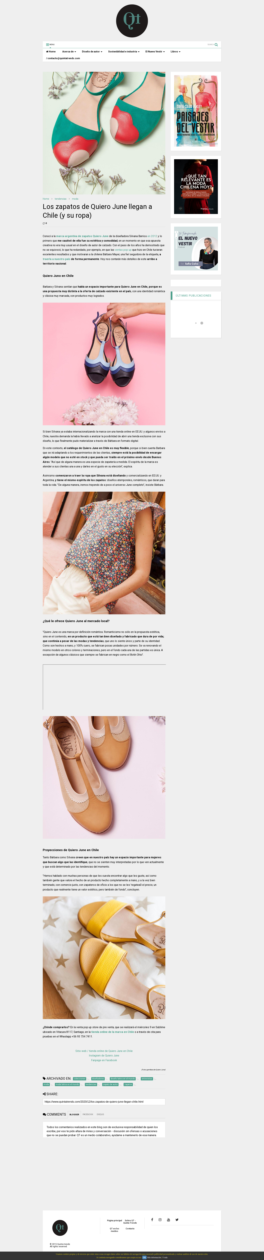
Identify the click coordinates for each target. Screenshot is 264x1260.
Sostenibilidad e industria (124, 51)
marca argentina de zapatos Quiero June (82, 236)
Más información (154, 1257)
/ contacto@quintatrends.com (63, 58)
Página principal (114, 1220)
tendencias (61, 198)
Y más (165, 1257)
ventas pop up (123, 249)
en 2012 (152, 236)
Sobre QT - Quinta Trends (130, 1221)
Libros (175, 51)
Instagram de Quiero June (104, 1055)
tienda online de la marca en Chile (112, 1032)
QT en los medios (114, 1229)
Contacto (130, 1228)
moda (75, 198)
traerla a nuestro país (56, 259)
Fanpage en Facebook (104, 1060)
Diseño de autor (92, 51)
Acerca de (69, 51)
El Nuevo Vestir (155, 51)
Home (51, 51)
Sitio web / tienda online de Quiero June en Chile (104, 1051)
